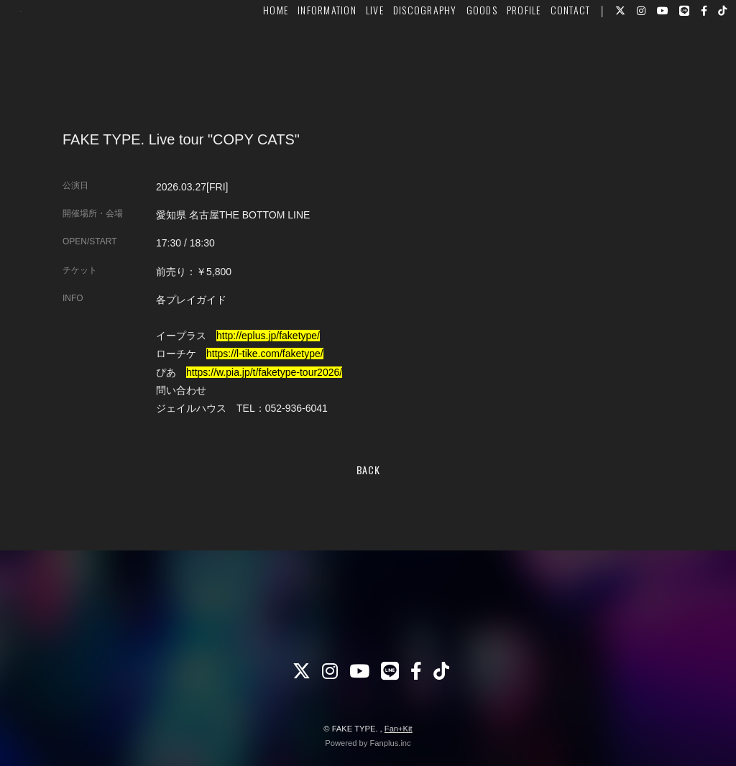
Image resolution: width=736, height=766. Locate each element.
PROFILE (502, 55)
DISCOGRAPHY (404, 55)
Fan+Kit (399, 728)
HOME (254, 55)
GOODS (460, 55)
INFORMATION (306, 55)
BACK (368, 469)
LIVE (353, 55)
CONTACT (549, 55)
